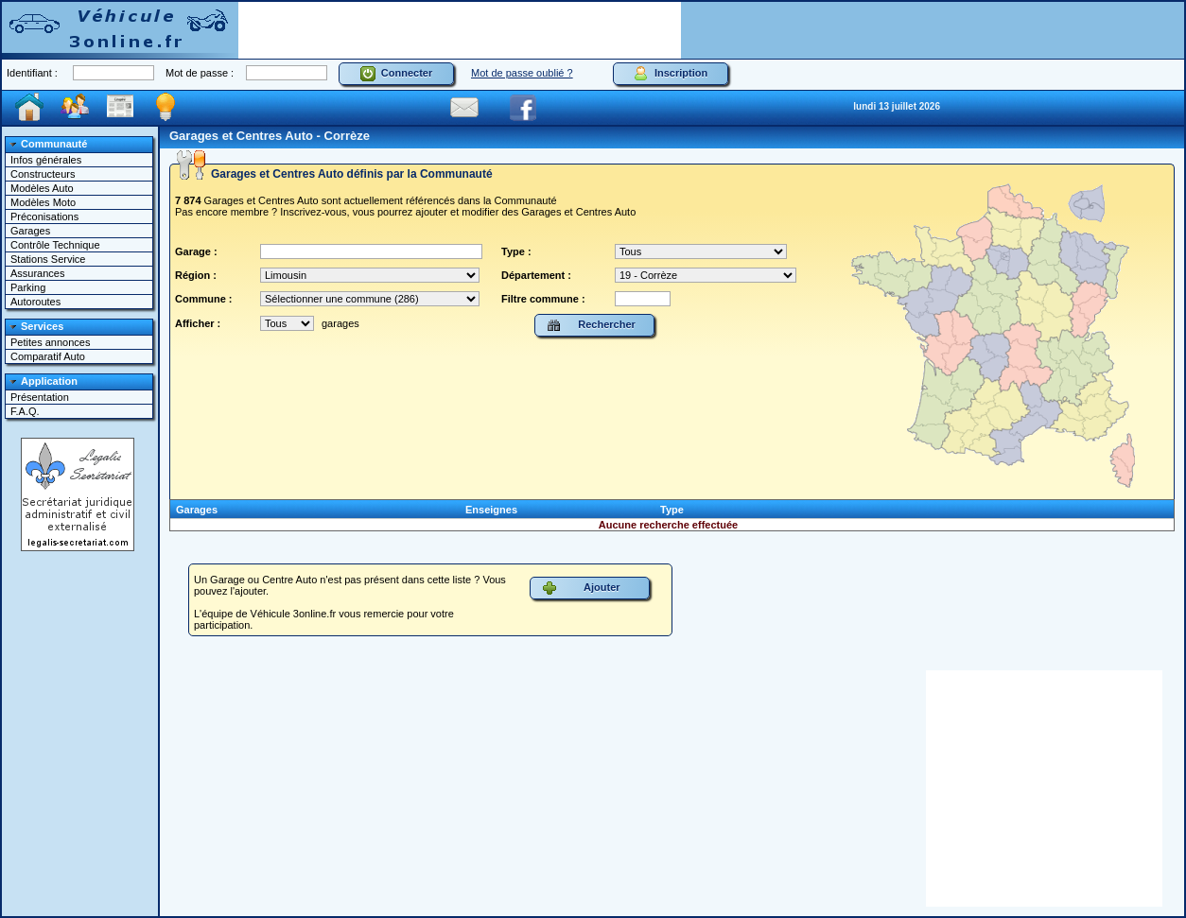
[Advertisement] (459, 30)
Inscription (670, 73)
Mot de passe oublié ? (522, 72)
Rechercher (591, 325)
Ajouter (581, 588)
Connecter (396, 73)
